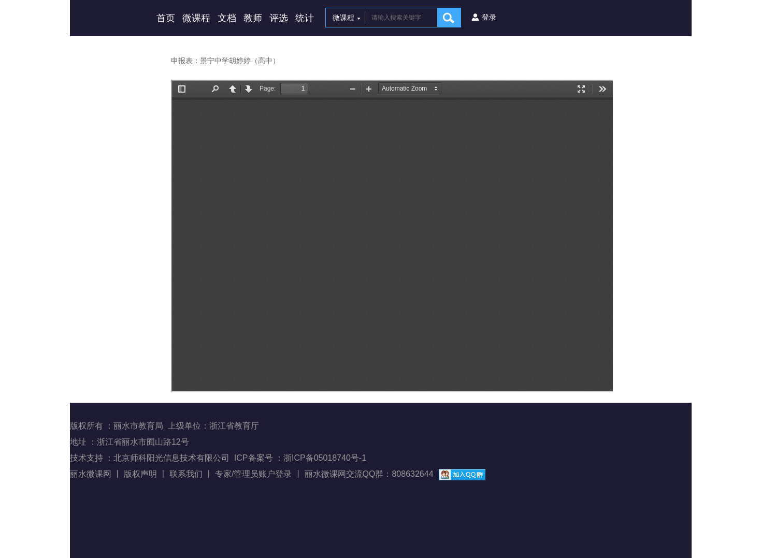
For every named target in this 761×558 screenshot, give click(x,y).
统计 (304, 18)
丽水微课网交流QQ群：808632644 (369, 473)
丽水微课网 (90, 473)
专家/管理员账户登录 (253, 473)
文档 (227, 18)
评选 (278, 18)
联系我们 (186, 473)
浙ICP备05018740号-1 (324, 457)
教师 (252, 18)
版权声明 (140, 473)
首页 (165, 18)
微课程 (196, 18)
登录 (489, 17)
